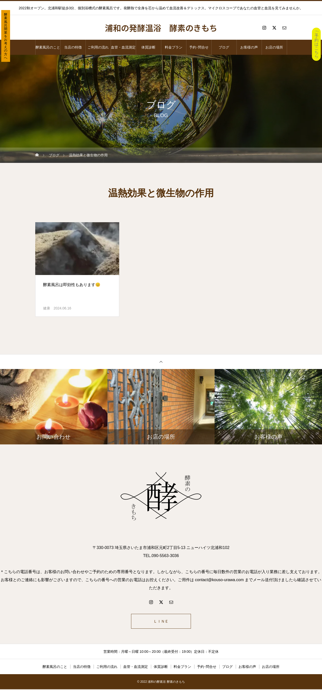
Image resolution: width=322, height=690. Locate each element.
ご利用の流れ (98, 47)
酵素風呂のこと (47, 47)
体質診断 (148, 47)
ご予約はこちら (316, 44)
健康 (46, 308)
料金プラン (173, 47)
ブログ (224, 47)
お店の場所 (274, 47)
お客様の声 (249, 47)
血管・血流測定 (123, 47)
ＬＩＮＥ (161, 621)
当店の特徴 (73, 47)
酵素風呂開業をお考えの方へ (5, 36)
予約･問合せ (199, 47)
